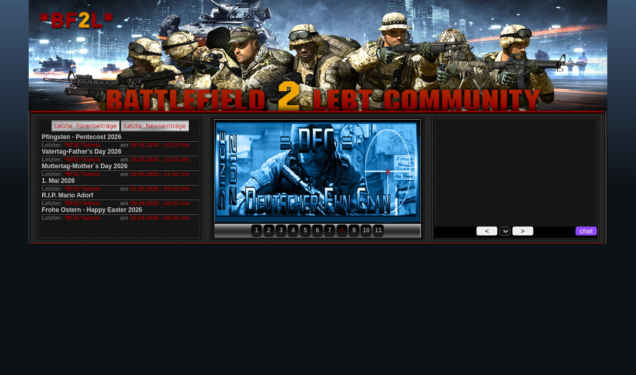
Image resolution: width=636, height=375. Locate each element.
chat (586, 231)
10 (366, 230)
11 (378, 230)
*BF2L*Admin (82, 145)
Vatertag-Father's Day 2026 (81, 151)
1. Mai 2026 (58, 180)
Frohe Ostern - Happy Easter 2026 (92, 210)
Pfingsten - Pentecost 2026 (81, 137)
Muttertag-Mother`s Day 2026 (85, 166)
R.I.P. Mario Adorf (67, 195)
